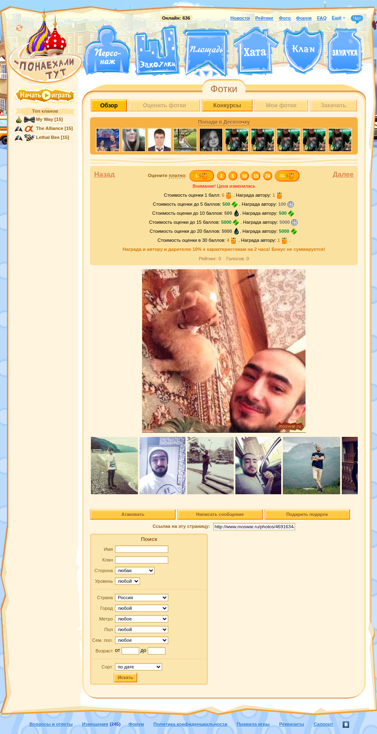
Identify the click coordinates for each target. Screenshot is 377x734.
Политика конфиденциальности (190, 724)
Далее (343, 174)
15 (256, 175)
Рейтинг (264, 18)
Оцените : (167, 175)
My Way (44, 119)
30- (287, 175)
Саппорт (323, 724)
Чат (357, 18)
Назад (104, 174)
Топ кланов (45, 111)
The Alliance (49, 128)
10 (244, 175)
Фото (285, 18)
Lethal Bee (47, 137)
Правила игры (253, 724)
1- (201, 175)
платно (177, 175)
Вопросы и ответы (51, 724)
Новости (240, 18)
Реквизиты (291, 724)
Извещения (95, 724)
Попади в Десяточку (224, 122)
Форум (304, 18)
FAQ (321, 18)
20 (267, 175)
